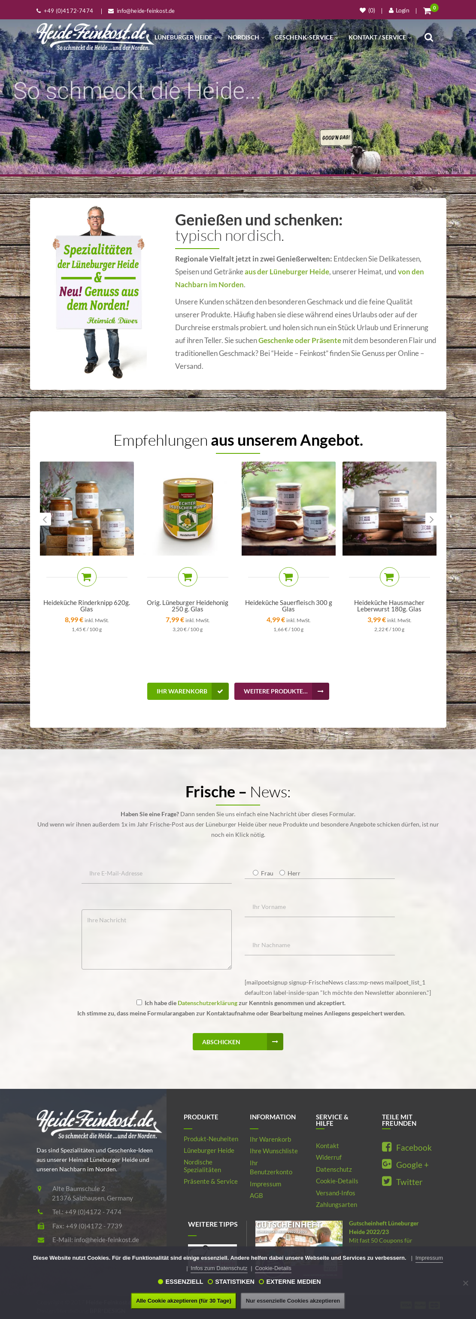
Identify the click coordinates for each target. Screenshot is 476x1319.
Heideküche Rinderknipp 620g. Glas (86, 606)
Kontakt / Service (380, 37)
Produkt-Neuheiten (211, 1139)
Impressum (265, 1184)
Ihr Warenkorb (193, 691)
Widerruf (329, 1157)
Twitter (402, 1182)
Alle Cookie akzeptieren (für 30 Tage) (183, 1301)
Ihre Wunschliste (274, 1151)
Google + (405, 1165)
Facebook (407, 1147)
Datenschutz (334, 1169)
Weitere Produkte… (286, 691)
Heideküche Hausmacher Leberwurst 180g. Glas (389, 606)
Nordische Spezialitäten (202, 1165)
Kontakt (327, 1145)
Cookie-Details (337, 1181)
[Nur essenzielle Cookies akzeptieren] (465, 1283)
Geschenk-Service (307, 37)
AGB (256, 1195)
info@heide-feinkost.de (106, 1239)
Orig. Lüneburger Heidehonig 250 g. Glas (187, 606)
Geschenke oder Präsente (299, 340)
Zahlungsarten (336, 1204)
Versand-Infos (335, 1193)
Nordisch (246, 37)
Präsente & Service (211, 1181)
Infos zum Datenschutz (219, 1268)
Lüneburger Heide (186, 37)
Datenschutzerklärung (207, 1002)
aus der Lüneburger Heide (286, 271)
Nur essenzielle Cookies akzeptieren (293, 1301)
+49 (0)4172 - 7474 (93, 1212)
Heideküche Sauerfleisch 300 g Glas (288, 606)
